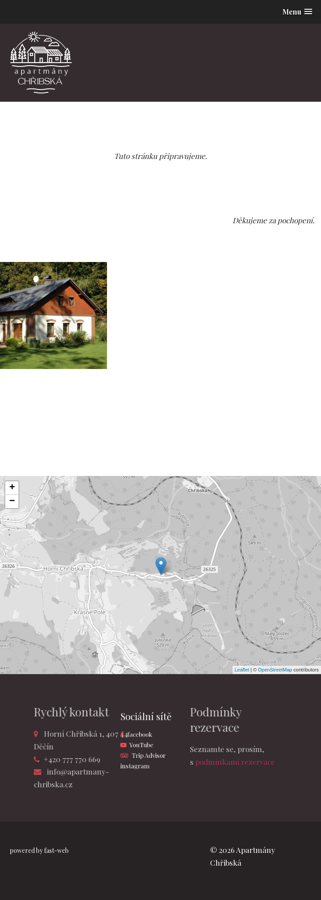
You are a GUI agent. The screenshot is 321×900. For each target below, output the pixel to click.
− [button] (12, 501)
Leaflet (242, 669)
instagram (140, 759)
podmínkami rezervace (209, 762)
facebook (144, 735)
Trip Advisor (151, 751)
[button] (297, 11)
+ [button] (12, 487)
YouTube (146, 743)
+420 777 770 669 (97, 759)
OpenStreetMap (275, 669)
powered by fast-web (39, 850)
